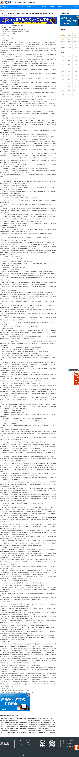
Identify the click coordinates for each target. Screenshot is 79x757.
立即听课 (71, 740)
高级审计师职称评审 (14, 10)
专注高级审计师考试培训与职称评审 (25, 2)
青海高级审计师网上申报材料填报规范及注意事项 (38, 728)
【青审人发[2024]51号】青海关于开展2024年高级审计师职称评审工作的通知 (42, 724)
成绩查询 (52, 6)
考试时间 (21, 6)
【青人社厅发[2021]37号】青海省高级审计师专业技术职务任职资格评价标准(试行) (14, 732)
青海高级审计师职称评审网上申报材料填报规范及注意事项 (40, 718)
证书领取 (60, 6)
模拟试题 (75, 6)
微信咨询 (71, 743)
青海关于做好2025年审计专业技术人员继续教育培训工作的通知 (41, 720)
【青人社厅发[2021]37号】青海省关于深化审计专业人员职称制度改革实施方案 (42, 732)
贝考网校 (14, 15)
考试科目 (44, 6)
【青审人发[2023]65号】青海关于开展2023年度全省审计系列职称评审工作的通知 (14, 728)
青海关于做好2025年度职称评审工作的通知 (9, 720)
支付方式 (71, 746)
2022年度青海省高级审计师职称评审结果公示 (9, 730)
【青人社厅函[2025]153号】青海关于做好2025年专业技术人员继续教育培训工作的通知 (14, 724)
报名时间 (29, 6)
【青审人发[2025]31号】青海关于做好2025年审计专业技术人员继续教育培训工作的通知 (14, 722)
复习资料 (67, 6)
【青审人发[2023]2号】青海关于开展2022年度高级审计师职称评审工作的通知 (42, 730)
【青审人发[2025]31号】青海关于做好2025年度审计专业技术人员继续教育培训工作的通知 (42, 722)
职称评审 (63, 52)
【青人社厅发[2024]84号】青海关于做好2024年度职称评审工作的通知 (14, 726)
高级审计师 (5, 7)
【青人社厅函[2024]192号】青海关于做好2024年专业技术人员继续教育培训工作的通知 (42, 726)
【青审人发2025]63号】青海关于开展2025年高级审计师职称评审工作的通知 (14, 718)
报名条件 (36, 6)
